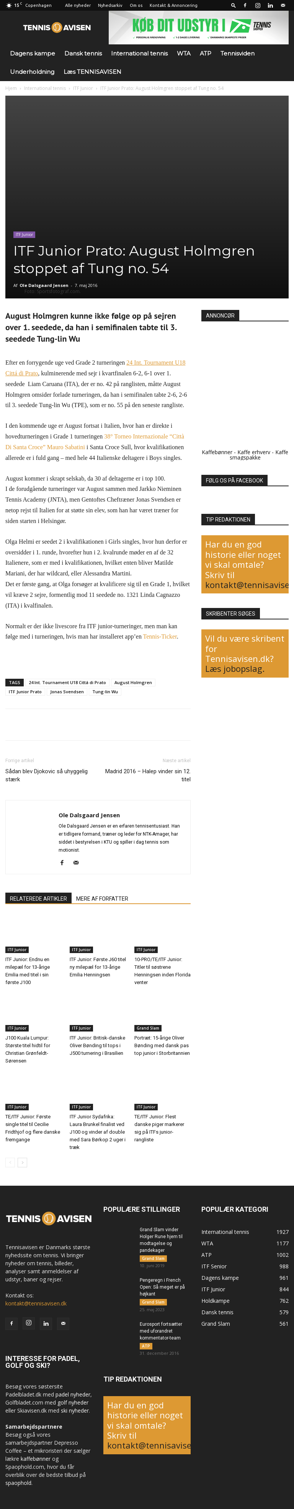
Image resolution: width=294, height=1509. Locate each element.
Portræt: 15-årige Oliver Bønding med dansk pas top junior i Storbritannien (162, 1045)
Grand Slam (148, 1028)
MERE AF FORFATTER (102, 899)
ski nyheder (75, 1410)
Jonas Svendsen (67, 691)
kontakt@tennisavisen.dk (36, 1303)
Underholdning (32, 71)
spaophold (18, 1482)
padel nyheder (73, 1394)
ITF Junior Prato (25, 691)
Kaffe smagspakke (259, 454)
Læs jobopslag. (235, 668)
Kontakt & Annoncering (174, 5)
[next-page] (22, 1162)
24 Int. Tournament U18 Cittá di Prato (67, 682)
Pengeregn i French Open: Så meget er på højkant (162, 1288)
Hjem (11, 88)
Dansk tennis (83, 53)
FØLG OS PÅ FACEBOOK (234, 480)
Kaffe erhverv (253, 452)
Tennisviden (237, 53)
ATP (205, 53)
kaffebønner (36, 1458)
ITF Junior (83, 88)
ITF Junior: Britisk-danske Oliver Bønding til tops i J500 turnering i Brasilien (97, 1045)
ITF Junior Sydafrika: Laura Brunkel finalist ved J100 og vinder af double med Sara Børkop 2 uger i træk (98, 1132)
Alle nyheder (78, 5)
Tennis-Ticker (160, 636)
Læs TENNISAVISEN (92, 71)
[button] (233, 5)
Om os (136, 5)
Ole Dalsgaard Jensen (44, 285)
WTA (184, 53)
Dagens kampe (32, 53)
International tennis (139, 53)
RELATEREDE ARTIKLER (38, 899)
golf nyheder (72, 1402)
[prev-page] (10, 1162)
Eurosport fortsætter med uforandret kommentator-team (161, 1333)
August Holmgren (133, 682)
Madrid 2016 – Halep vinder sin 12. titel (148, 775)
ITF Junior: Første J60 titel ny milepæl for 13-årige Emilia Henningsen (98, 967)
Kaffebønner (217, 452)
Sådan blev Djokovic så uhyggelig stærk (46, 775)
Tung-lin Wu (105, 691)
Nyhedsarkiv (110, 5)
